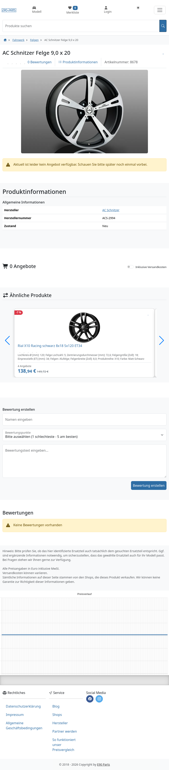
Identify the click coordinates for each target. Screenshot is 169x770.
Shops (57, 714)
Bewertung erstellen (149, 485)
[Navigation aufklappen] (160, 10)
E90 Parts (103, 764)
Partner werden (64, 731)
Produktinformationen (78, 62)
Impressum (15, 714)
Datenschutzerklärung (23, 706)
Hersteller (60, 723)
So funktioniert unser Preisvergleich (64, 744)
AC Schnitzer (111, 210)
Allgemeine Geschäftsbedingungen (24, 725)
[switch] (130, 266)
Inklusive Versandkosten (150, 267)
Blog (55, 706)
